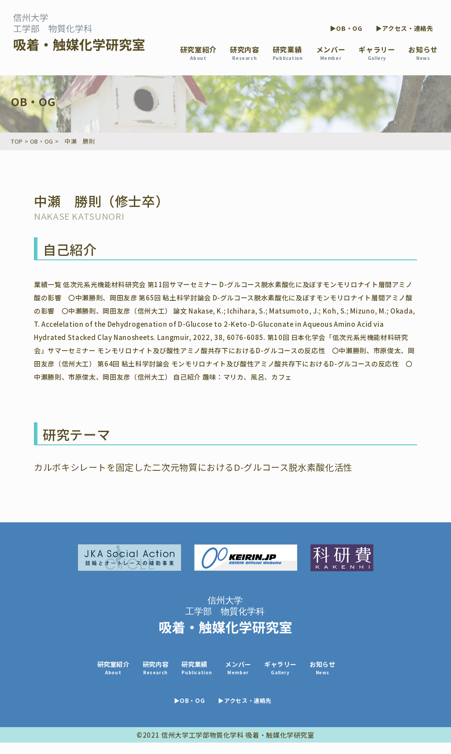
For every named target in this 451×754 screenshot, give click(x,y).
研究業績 (288, 52)
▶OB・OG (346, 28)
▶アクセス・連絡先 (404, 28)
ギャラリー (377, 52)
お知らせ (423, 52)
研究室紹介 (198, 52)
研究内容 (244, 52)
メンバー (331, 52)
